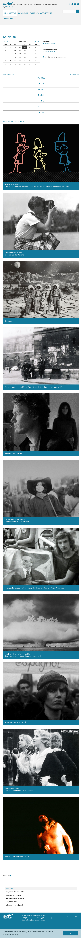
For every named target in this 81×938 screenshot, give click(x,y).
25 (29, 57)
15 (15, 54)
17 (25, 54)
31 (10, 47)
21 (10, 57)
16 (20, 54)
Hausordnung (26, 920)
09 (20, 50)
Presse (30, 4)
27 (5, 61)
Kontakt (42, 920)
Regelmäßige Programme (15, 898)
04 (29, 47)
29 (15, 61)
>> (38, 41)
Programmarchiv (12, 902)
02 (20, 47)
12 (35, 50)
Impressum (35, 920)
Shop (25, 4)
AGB (23, 918)
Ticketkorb (7, 8)
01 (15, 47)
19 (35, 54)
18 (29, 54)
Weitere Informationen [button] (12, 934)
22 (15, 57)
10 (25, 50)
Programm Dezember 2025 (15, 892)
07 (10, 50)
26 (35, 57)
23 (20, 57)
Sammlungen (23, 13)
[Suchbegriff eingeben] (69, 11)
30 (5, 47)
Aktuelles (19, 4)
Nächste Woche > (74, 74)
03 (25, 47)
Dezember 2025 (49, 44)
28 (10, 61)
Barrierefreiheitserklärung (34, 918)
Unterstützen (38, 4)
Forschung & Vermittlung (41, 13)
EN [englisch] (12, 8)
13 (5, 54)
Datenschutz (47, 918)
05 (35, 47)
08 (15, 50)
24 (25, 57)
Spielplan (9, 888)
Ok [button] (71, 933)
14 (10, 54)
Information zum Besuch (14, 905)
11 (29, 50)
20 (5, 57)
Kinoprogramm (10, 13)
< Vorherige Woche (8, 74)
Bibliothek (8, 18)
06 (5, 50)
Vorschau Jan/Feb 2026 (14, 895)
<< (4, 41)
